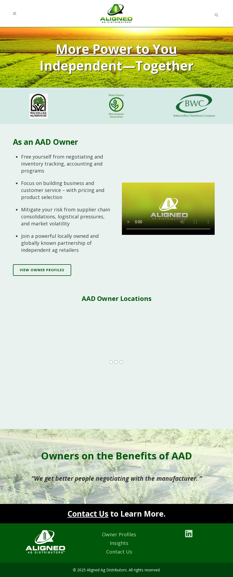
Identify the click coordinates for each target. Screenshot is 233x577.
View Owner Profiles (42, 269)
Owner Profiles (119, 534)
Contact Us (87, 514)
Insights (119, 543)
